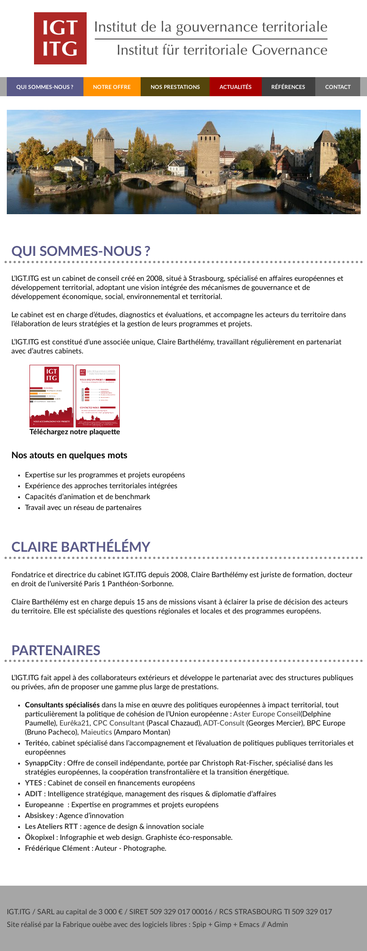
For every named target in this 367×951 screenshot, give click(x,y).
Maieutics (96, 732)
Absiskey (39, 815)
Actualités (236, 87)
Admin (277, 924)
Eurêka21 (74, 723)
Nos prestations (175, 87)
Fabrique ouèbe (87, 924)
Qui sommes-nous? (44, 87)
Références (288, 87)
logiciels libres (164, 924)
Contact (338, 87)
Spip (199, 924)
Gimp (222, 924)
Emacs (249, 924)
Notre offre (112, 87)
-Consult (224, 723)
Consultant (119, 723)
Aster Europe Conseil (266, 714)
